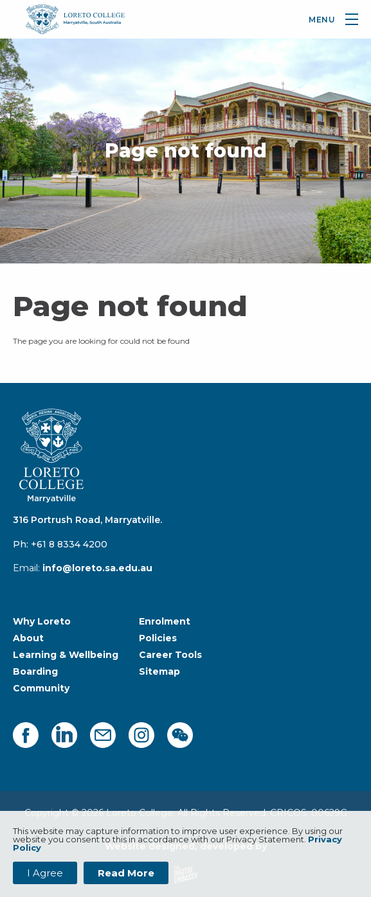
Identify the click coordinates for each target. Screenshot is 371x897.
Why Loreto (42, 621)
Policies (158, 638)
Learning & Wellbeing (65, 655)
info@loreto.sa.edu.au (97, 568)
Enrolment (164, 621)
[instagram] (141, 735)
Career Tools (170, 655)
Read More (126, 873)
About (28, 638)
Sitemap (159, 671)
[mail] (103, 735)
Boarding (35, 671)
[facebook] (26, 735)
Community (41, 688)
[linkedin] (64, 735)
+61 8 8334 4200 (69, 544)
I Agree (45, 873)
